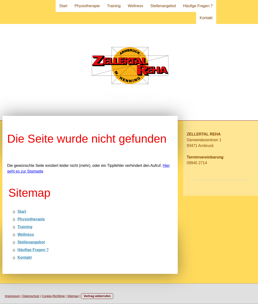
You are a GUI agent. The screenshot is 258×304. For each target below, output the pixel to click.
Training (114, 6)
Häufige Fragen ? (198, 6)
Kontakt (206, 18)
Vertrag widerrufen (97, 296)
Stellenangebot (163, 6)
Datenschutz (30, 296)
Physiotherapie (87, 6)
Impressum (12, 296)
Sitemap (73, 296)
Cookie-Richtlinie (53, 296)
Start (63, 6)
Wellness (135, 6)
